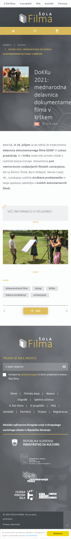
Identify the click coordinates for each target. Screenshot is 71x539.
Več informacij (31, 537)
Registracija (60, 411)
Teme (13, 393)
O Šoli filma (9, 3)
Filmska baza (32, 393)
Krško (52, 288)
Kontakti (49, 3)
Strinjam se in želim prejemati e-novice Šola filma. (38, 376)
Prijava (42, 411)
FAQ (38, 3)
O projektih (26, 3)
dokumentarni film (17, 288)
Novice (22, 43)
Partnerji (62, 3)
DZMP (38, 288)
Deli (35, 310)
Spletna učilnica (44, 399)
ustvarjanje (39, 295)
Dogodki (22, 399)
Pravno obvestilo (11, 524)
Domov (7, 43)
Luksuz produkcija (16, 295)
